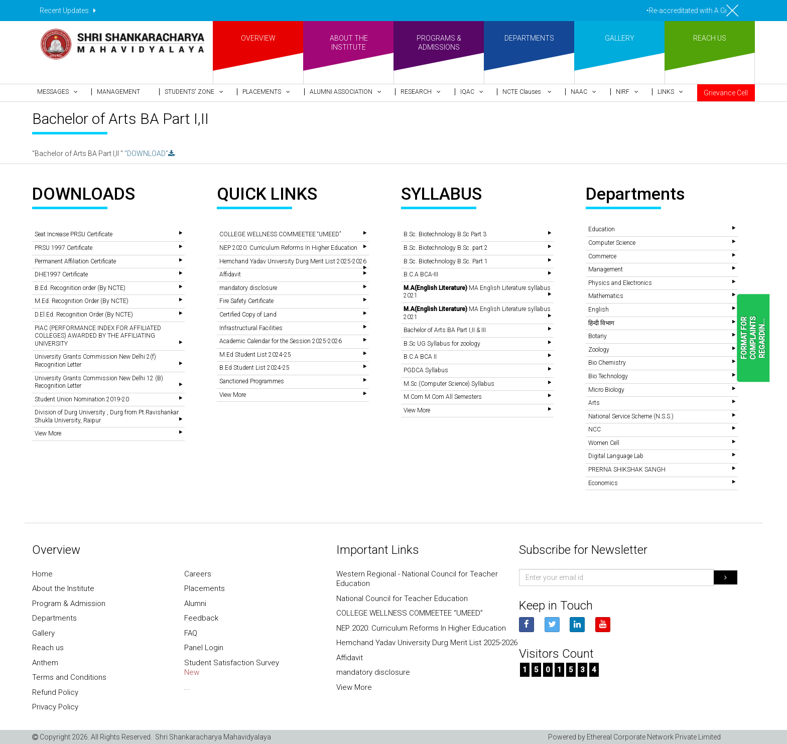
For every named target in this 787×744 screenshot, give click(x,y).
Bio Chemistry (607, 362)
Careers (197, 573)
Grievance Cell (726, 93)
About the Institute (63, 588)
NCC (594, 429)
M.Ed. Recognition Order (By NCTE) (81, 301)
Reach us (48, 647)
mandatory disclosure (248, 287)
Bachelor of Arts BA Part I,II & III (445, 330)
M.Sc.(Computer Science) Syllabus (449, 383)
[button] (61, 91)
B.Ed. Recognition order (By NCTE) (80, 287)
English (598, 309)
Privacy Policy (55, 706)
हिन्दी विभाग (601, 323)
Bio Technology (608, 376)
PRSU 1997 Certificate (63, 247)
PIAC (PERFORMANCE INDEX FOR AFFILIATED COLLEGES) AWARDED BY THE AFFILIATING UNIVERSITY (98, 336)
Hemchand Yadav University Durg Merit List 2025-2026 (292, 261)
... (187, 687)
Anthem (45, 662)
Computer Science (611, 242)
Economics (603, 483)
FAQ (190, 633)
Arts (594, 402)
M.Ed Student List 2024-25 (255, 354)
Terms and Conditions (69, 677)
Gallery (43, 633)
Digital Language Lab (615, 456)
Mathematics (605, 296)
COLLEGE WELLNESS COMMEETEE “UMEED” (280, 234)
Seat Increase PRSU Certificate (73, 234)
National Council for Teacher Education (402, 598)
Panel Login (203, 647)
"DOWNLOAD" (149, 154)
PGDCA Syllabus (426, 370)
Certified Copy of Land (248, 314)
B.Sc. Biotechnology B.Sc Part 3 (445, 234)
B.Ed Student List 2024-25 (254, 367)
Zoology (598, 349)
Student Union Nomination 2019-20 (82, 399)
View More (48, 433)
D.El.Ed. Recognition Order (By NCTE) (84, 314)
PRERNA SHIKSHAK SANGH (627, 469)
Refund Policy (55, 692)
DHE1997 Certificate (61, 274)
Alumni (195, 603)
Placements (204, 588)
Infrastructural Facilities (251, 328)
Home (42, 573)
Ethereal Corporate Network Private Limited (654, 737)
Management (605, 269)
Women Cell (603, 443)
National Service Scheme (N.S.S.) (631, 416)
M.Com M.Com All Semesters (443, 396)
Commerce (602, 256)
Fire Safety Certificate (246, 301)
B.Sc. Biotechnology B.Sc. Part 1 (446, 261)
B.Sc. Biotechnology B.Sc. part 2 (446, 247)
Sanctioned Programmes (251, 381)
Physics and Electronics (620, 282)
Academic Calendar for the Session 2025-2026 (280, 341)
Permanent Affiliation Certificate (75, 261)
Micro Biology (606, 389)
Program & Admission (68, 603)
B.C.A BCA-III (421, 274)
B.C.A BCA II (420, 356)
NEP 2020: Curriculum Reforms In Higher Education (288, 247)
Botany (597, 336)
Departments (54, 618)
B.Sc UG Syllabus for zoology (442, 343)
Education (601, 229)
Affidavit (230, 274)
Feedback (201, 618)
